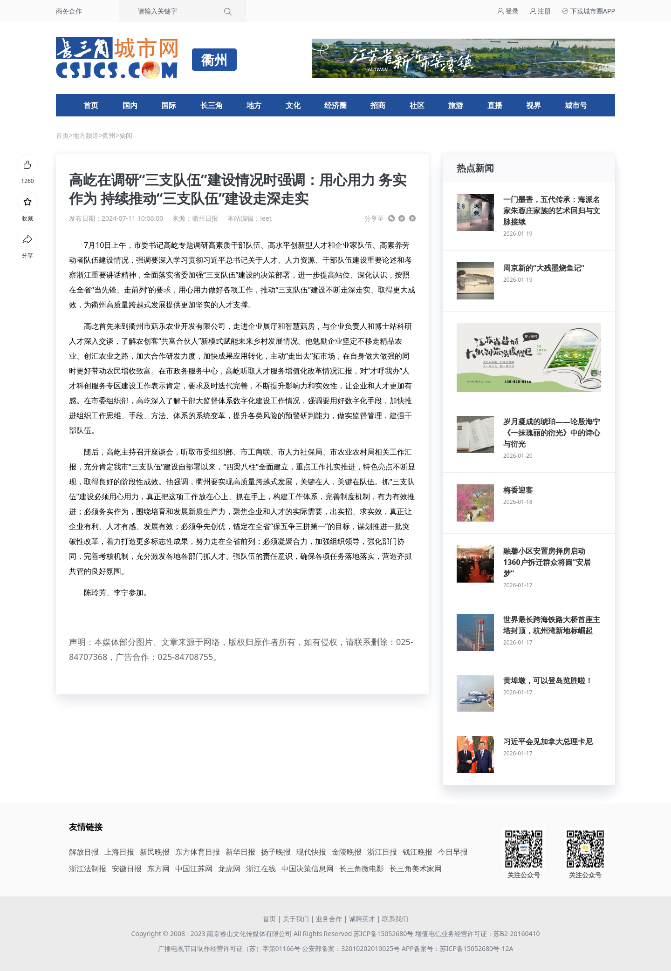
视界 (533, 105)
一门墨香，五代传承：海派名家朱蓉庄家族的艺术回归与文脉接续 (551, 210)
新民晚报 (155, 852)
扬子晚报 (276, 852)
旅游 (455, 105)
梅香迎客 (518, 490)
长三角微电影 (361, 868)
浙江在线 (261, 868)
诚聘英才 (362, 918)
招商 (377, 105)
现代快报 (311, 852)
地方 (253, 105)
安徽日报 (127, 868)
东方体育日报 (197, 852)
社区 (417, 105)
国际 (168, 105)
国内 (130, 105)
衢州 (109, 135)
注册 (540, 11)
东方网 (158, 868)
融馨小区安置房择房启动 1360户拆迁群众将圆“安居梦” (547, 562)
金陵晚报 (347, 852)
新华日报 (240, 852)
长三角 (211, 105)
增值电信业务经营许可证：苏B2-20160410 (477, 933)
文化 (293, 105)
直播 (494, 105)
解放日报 (84, 852)
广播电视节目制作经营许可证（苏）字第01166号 (230, 948)
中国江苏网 (193, 868)
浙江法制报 (87, 868)
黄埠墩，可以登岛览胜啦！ (548, 680)
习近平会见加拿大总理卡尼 (548, 741)
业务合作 (329, 918)
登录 (508, 11)
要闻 (125, 135)
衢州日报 (205, 218)
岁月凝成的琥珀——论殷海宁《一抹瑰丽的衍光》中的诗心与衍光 (551, 432)
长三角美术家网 (416, 868)
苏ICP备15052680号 (383, 933)
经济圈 (335, 105)
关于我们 (296, 918)
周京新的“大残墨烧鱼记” (543, 268)
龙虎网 (229, 868)
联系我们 (395, 918)
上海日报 (119, 852)
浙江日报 (382, 852)
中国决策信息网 (307, 868)
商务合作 (69, 11)
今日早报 (453, 852)
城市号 (576, 105)
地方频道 (86, 135)
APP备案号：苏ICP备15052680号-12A (457, 948)
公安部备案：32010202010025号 (352, 948)
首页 (90, 105)
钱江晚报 (417, 852)
